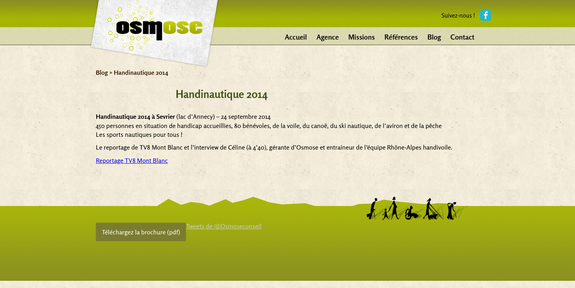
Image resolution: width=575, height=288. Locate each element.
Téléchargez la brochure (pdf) (141, 232)
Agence (328, 36)
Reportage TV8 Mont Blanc (132, 160)
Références (401, 36)
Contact (462, 36)
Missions (361, 36)
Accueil (296, 36)
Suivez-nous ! (458, 15)
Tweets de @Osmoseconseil (224, 226)
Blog (434, 36)
